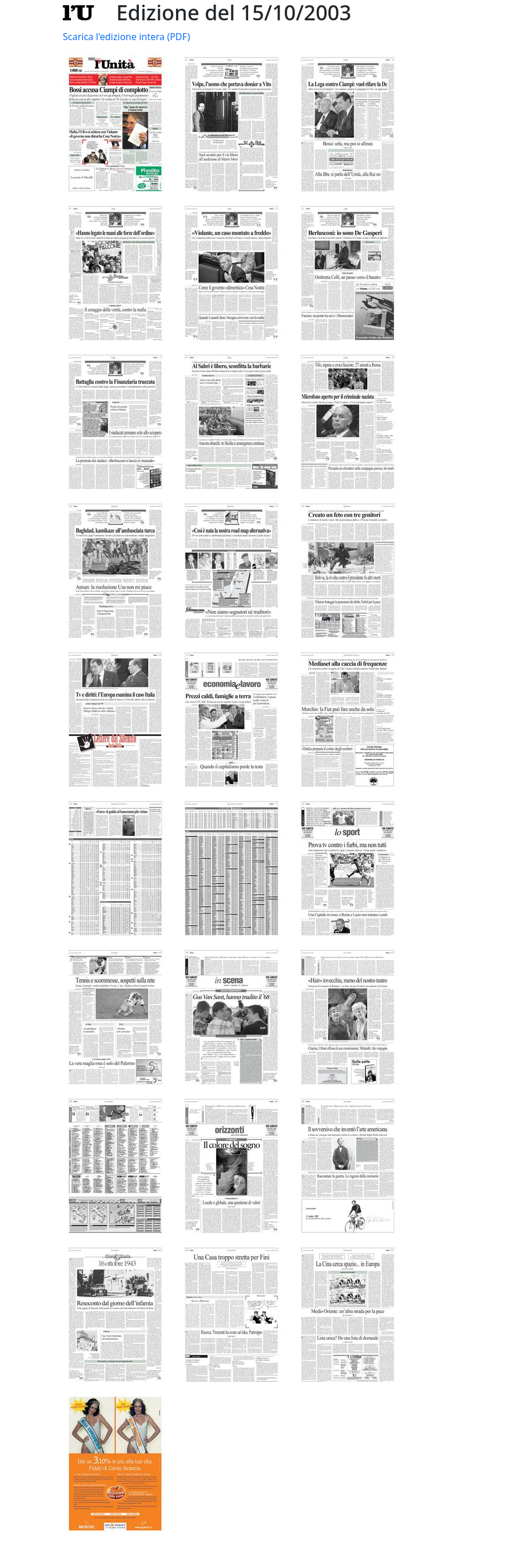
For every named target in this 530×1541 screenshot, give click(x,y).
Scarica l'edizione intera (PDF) (126, 36)
